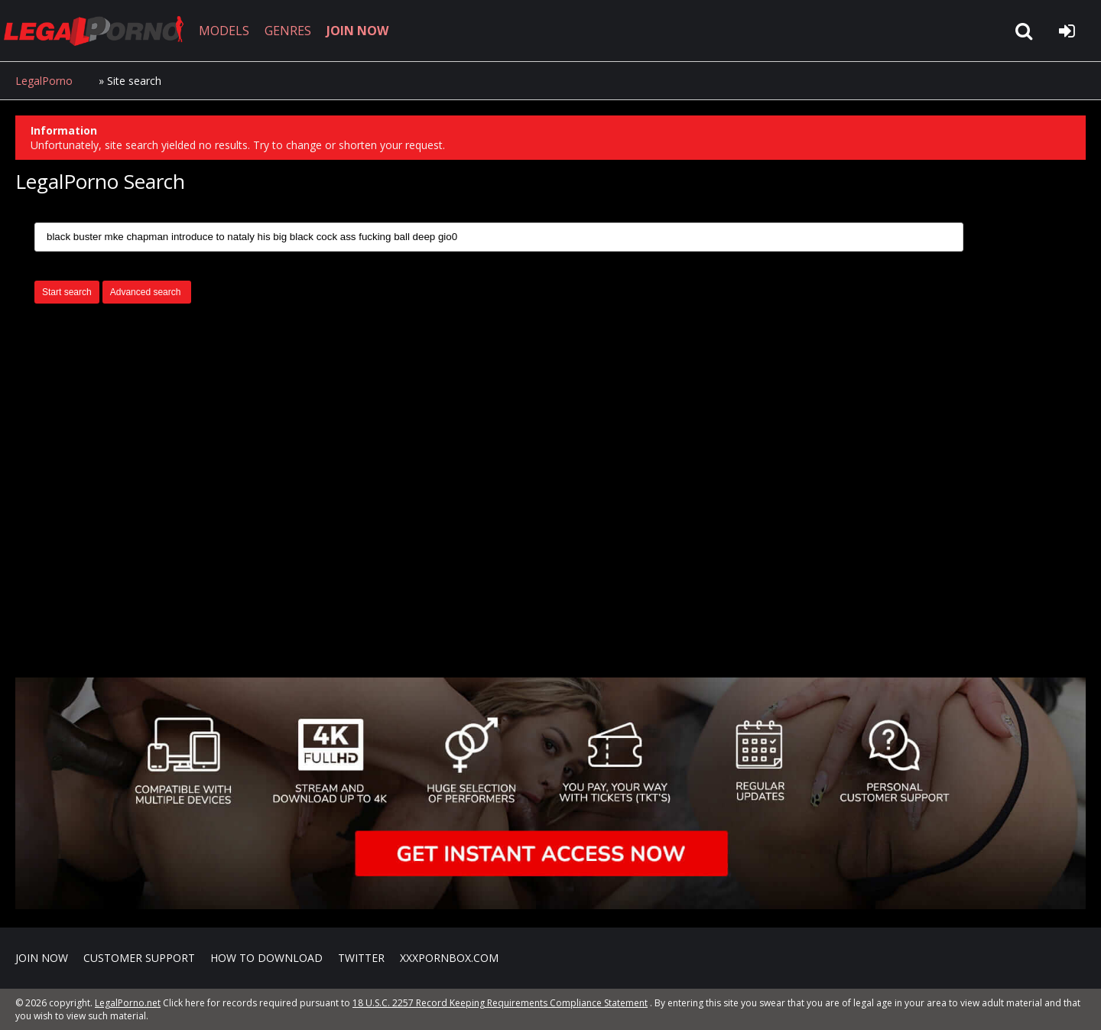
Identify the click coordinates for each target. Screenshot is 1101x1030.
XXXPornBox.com (449, 957)
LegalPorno (44, 80)
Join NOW (41, 957)
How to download (266, 957)
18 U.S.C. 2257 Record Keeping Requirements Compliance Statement (500, 1002)
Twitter (361, 957)
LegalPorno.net (99, 30)
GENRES (288, 30)
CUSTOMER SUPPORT (139, 957)
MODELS (224, 30)
